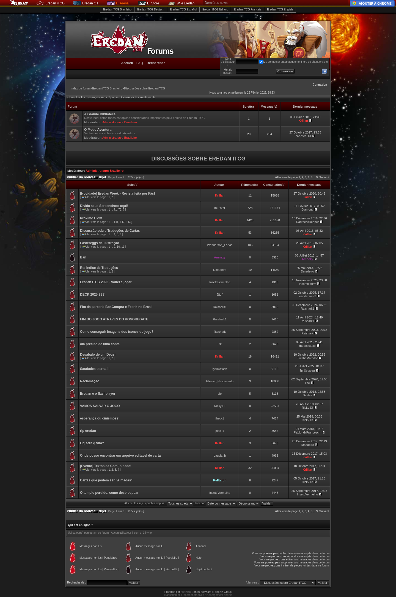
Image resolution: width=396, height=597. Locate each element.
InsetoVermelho (219, 282)
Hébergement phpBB (219, 594)
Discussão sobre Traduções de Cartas (110, 231)
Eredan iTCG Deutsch (150, 9)
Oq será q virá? (92, 443)
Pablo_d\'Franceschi (307, 432)
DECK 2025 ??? (92, 294)
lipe (307, 383)
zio (220, 393)
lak (220, 344)
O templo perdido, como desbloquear (109, 493)
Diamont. (307, 209)
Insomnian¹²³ (307, 283)
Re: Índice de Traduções (99, 268)
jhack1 (219, 418)
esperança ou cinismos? (99, 418)
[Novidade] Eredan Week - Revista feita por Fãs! (117, 193)
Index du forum (80, 88)
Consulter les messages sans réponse (93, 97)
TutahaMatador (307, 358)
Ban (83, 257)
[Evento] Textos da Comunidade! (105, 466)
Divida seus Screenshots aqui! (104, 206)
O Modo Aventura (97, 130)
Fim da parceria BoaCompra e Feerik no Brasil (116, 307)
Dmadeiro (219, 269)
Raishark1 (220, 307)
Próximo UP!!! (91, 218)
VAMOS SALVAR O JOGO (100, 406)
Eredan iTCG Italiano (215, 9)
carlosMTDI (303, 136)
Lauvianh (220, 455)
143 (128, 221)
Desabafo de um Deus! (98, 354)
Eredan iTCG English (280, 9)
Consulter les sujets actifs (138, 97)
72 (119, 209)
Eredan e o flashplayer (97, 394)
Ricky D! (220, 406)
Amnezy (220, 257)
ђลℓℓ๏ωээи (220, 368)
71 (115, 209)
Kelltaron (219, 480)
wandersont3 (307, 296)
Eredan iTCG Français (247, 9)
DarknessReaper (307, 221)
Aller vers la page (287, 177)
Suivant (324, 177)
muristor (219, 207)
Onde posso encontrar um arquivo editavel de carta (120, 455)
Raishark (220, 331)
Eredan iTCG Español (183, 9)
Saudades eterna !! (94, 369)
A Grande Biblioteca (100, 114)
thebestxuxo (307, 345)
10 (118, 246)
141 (116, 221)
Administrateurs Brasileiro (119, 122)
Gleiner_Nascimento (219, 381)
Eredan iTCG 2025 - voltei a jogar (105, 282)
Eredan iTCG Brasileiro (117, 9)
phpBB (185, 591)
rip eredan (88, 431)
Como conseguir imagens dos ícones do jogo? (116, 332)
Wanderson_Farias (220, 245)
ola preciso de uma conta (100, 344)
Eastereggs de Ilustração (99, 243)
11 (122, 246)
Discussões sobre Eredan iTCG (144, 88)
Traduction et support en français (184, 594)
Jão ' (220, 294)
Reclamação (89, 381)
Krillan (303, 120)
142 (122, 221)
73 (124, 209)
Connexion (320, 84)
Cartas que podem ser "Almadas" (106, 480)
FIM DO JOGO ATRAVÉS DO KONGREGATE (114, 319)
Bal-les (307, 395)
